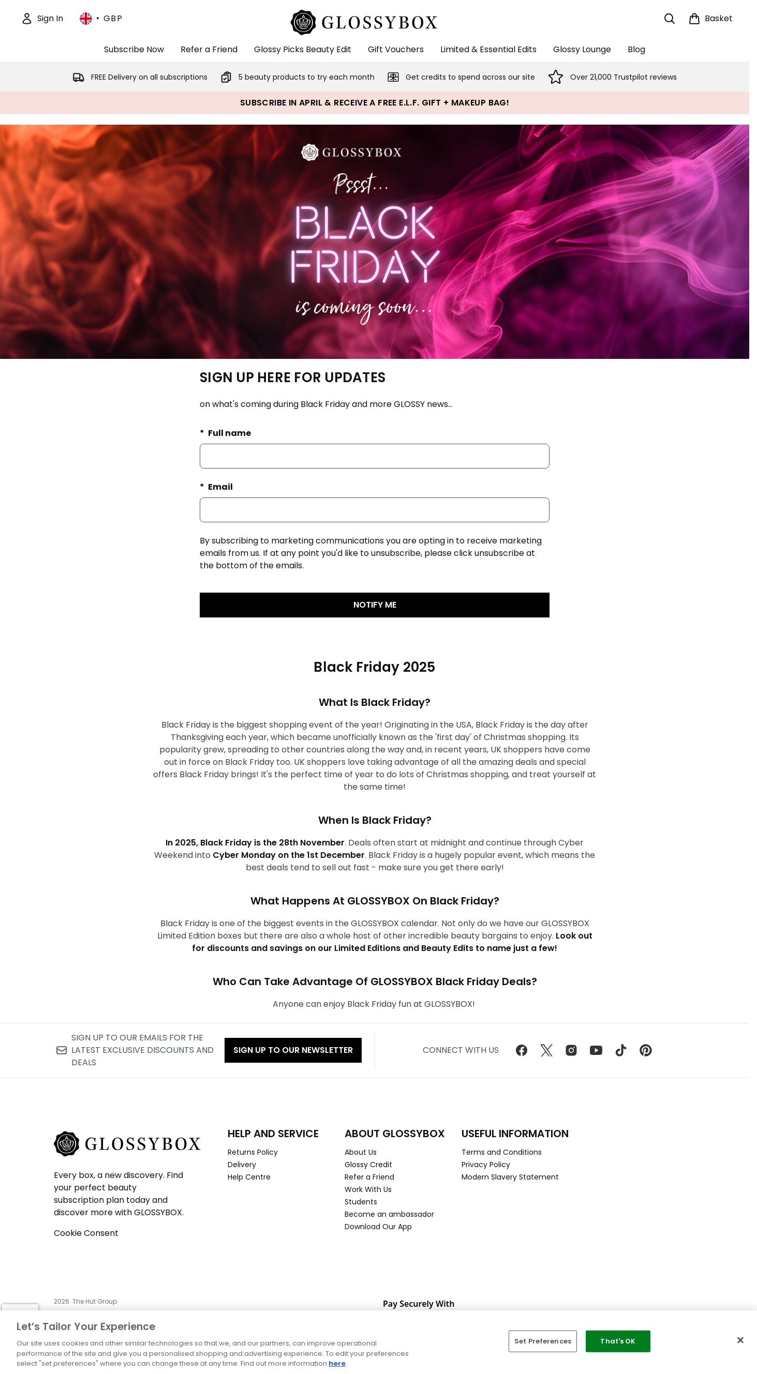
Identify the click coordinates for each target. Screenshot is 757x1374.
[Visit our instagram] (571, 1050)
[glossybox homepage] (375, 21)
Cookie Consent (86, 1233)
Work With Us (368, 1189)
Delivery (242, 1164)
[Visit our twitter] (546, 1050)
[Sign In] (42, 18)
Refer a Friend (369, 1177)
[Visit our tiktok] (620, 1050)
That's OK (617, 1341)
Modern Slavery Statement (510, 1177)
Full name (228, 433)
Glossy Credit (368, 1164)
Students (361, 1202)
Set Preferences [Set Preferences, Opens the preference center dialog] (542, 1341)
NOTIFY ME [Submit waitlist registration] (374, 605)
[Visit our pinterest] (645, 1050)
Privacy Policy (486, 1164)
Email (219, 487)
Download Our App (378, 1226)
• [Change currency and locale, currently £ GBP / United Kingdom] (101, 18)
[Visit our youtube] (596, 1050)
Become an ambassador (389, 1214)
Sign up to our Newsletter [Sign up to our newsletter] (293, 1050)
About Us (361, 1152)
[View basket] (710, 18)
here (337, 1363)
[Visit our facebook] (521, 1050)
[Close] (740, 1340)
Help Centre (249, 1177)
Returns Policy (253, 1152)
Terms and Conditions (502, 1152)
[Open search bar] (669, 18)
